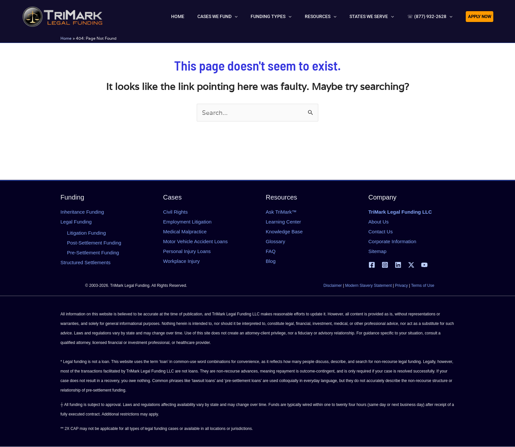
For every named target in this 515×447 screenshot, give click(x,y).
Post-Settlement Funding (94, 242)
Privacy (401, 286)
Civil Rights (175, 212)
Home (66, 38)
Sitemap (378, 251)
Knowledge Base (284, 231)
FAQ (271, 251)
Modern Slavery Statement (368, 286)
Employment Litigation (187, 221)
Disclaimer (333, 286)
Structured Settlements (85, 262)
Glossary (275, 241)
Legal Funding (76, 221)
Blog (271, 261)
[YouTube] (424, 265)
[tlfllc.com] (62, 16)
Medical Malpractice (185, 231)
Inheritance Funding (82, 212)
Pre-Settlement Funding (93, 252)
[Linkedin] (398, 265)
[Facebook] (372, 265)
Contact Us (381, 231)
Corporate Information (392, 241)
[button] (264, 16)
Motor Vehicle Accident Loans (195, 241)
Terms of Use (422, 286)
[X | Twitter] (411, 265)
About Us (379, 221)
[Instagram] (385, 265)
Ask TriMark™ (281, 212)
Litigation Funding (86, 233)
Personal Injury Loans (187, 251)
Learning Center (283, 221)
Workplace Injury (181, 261)
